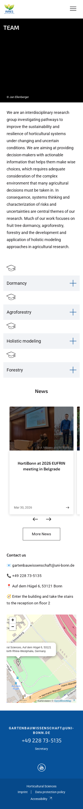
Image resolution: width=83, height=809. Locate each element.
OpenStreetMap (64, 701)
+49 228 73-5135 (42, 740)
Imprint (23, 792)
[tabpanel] (41, 60)
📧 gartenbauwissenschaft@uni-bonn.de (40, 565)
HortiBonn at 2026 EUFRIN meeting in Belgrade (41, 466)
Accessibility (41, 799)
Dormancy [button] (17, 283)
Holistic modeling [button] (24, 341)
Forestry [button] (15, 370)
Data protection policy (50, 792)
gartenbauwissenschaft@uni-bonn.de (41, 730)
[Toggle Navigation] (73, 8)
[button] (18, 662)
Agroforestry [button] (19, 312)
